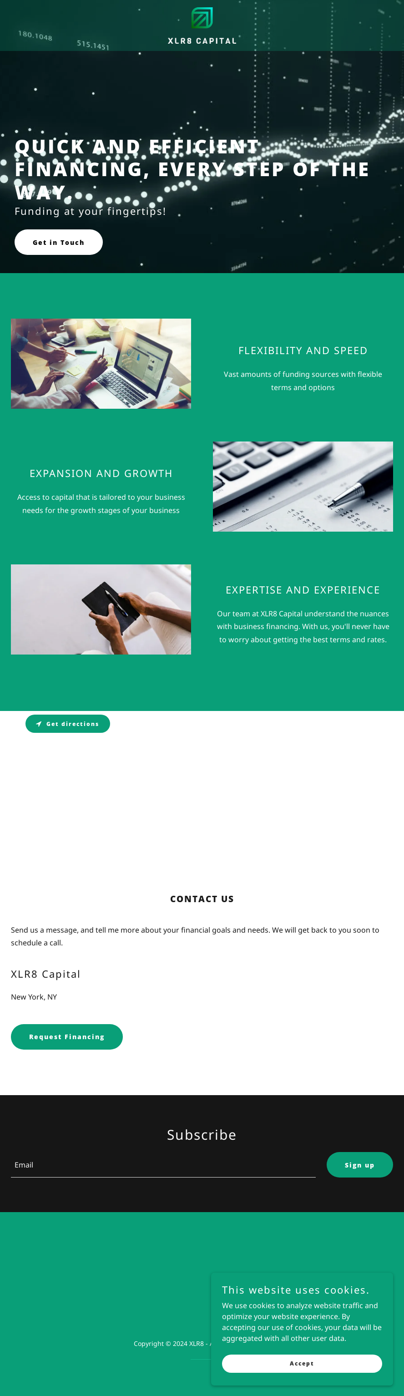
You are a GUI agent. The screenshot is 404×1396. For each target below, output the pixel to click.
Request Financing (67, 1036)
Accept (302, 1363)
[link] (202, 25)
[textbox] (163, 1165)
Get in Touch (59, 242)
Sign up (360, 1165)
